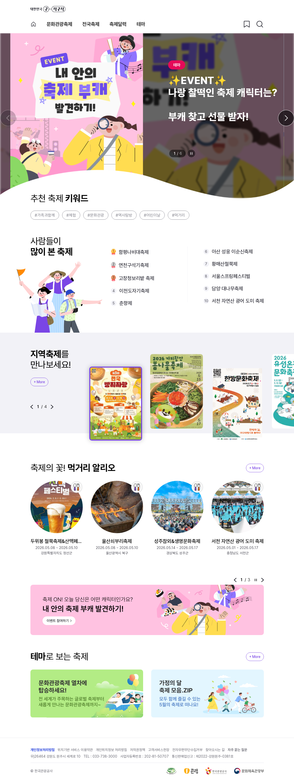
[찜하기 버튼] (247, 24)
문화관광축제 (59, 24)
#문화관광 (96, 215)
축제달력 (118, 24)
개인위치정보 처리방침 (111, 750)
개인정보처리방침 (42, 750)
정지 (191, 153)
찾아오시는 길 (215, 750)
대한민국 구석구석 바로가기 (47, 9)
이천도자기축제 (134, 291)
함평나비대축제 (134, 252)
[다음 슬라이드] (286, 118)
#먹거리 (178, 215)
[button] (31, 407)
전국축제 (90, 24)
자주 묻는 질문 (237, 750)
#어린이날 (152, 215)
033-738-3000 (105, 756)
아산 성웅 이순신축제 (232, 252)
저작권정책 (137, 750)
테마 (141, 24)
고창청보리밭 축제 (136, 278)
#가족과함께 (45, 215)
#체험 (71, 215)
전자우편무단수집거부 (187, 750)
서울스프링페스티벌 (231, 276)
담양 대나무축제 (227, 289)
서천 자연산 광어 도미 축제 (238, 301)
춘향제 (125, 303)
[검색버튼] (260, 24)
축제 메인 (33, 24)
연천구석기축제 (134, 265)
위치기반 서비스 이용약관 (75, 750)
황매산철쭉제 (224, 264)
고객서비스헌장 (158, 750)
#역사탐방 (124, 215)
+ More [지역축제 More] (39, 382)
